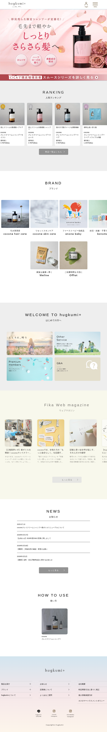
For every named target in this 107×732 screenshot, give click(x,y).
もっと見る (53, 570)
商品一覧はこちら (53, 152)
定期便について (46, 690)
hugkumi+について (8, 695)
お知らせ (43, 684)
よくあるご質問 (46, 695)
